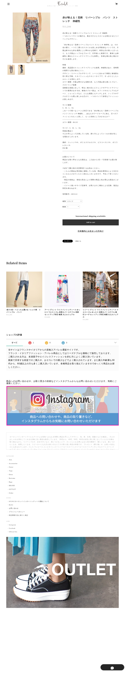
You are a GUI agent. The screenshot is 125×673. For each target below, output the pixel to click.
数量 (64, 207)
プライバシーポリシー (17, 512)
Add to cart (90, 222)
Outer (11, 467)
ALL (10, 460)
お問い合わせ (13, 508)
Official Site (13, 532)
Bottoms (12, 478)
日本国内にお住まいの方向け (90, 231)
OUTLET (12, 489)
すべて (15, 343)
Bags (10, 482)
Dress (11, 475)
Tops (10, 471)
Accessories (13, 464)
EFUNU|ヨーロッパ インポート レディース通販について (29, 501)
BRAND (12, 486)
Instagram (12, 525)
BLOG (11, 505)
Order (11, 493)
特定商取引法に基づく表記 (18, 515)
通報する (78, 241)
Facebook (12, 528)
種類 (64, 201)
